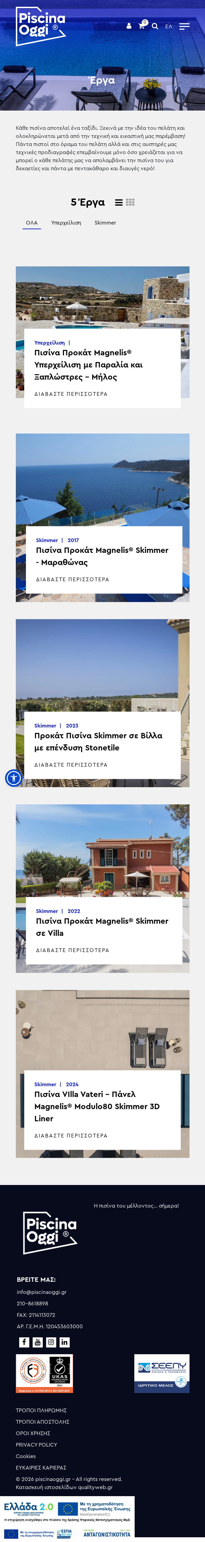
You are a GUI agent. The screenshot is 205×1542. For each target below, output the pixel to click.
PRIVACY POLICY (36, 1445)
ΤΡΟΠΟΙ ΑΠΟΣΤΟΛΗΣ (42, 1422)
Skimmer (105, 223)
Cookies (26, 1456)
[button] (14, 778)
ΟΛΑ (32, 223)
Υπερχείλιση (66, 223)
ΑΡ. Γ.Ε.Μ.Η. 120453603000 (50, 1326)
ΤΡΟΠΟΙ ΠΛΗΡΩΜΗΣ (41, 1410)
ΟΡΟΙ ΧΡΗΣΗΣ (33, 1433)
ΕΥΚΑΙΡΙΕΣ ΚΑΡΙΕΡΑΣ (41, 1468)
